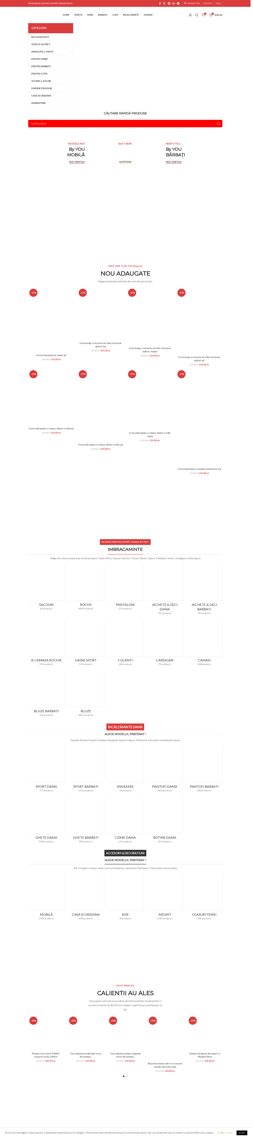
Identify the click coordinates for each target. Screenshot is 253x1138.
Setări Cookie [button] (225, 1132)
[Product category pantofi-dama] (165, 770)
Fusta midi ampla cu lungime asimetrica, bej (199, 468)
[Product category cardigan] (165, 644)
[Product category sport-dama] (46, 753)
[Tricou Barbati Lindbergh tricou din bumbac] (85, 1032)
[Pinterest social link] (169, 3)
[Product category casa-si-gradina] (86, 898)
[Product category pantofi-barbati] (204, 770)
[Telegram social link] (178, 3)
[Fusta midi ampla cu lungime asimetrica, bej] (199, 417)
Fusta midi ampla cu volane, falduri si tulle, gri (100, 444)
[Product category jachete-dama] (165, 590)
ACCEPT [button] (242, 1133)
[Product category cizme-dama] (125, 821)
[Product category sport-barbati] (86, 753)
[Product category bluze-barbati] (46, 695)
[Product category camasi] (204, 627)
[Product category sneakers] (125, 753)
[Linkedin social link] (173, 3)
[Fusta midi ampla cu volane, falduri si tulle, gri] (101, 405)
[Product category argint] (165, 881)
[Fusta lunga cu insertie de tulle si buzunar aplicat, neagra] (150, 316)
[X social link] (164, 3)
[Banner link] (150, 59)
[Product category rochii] (86, 588)
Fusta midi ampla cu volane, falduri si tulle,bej (51, 428)
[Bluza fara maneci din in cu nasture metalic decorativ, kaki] (165, 1037)
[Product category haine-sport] (86, 644)
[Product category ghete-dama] (46, 804)
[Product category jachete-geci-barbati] (204, 590)
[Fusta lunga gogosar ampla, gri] (51, 320)
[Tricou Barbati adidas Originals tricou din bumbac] (125, 1032)
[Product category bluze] (86, 695)
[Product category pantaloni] (125, 588)
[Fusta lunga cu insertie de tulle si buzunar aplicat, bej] (101, 314)
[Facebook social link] (160, 3)
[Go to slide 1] (123, 1076)
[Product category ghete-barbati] (86, 804)
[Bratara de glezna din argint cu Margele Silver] (205, 1032)
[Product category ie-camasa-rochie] (46, 627)
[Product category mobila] (46, 881)
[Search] (197, 15)
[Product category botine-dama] (165, 821)
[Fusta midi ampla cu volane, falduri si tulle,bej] (51, 397)
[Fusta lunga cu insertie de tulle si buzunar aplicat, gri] (199, 321)
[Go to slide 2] (127, 1076)
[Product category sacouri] (46, 588)
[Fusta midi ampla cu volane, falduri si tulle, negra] (150, 399)
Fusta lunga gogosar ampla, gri (51, 355)
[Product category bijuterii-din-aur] (125, 881)
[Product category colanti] (125, 644)
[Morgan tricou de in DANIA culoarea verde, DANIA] (45, 1032)
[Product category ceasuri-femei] (204, 898)
